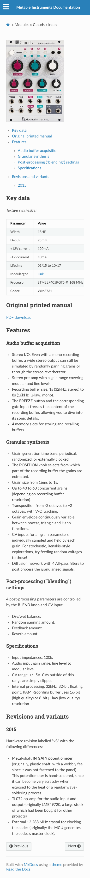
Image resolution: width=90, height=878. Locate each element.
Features (19, 142)
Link (41, 274)
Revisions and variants (30, 177)
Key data (19, 130)
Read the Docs (18, 869)
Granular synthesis (33, 156)
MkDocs (31, 865)
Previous (18, 846)
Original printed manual (32, 136)
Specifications (29, 168)
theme (57, 865)
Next (74, 846)
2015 (22, 185)
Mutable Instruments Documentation (48, 7)
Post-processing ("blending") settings (48, 162)
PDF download (18, 318)
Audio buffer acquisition (38, 151)
